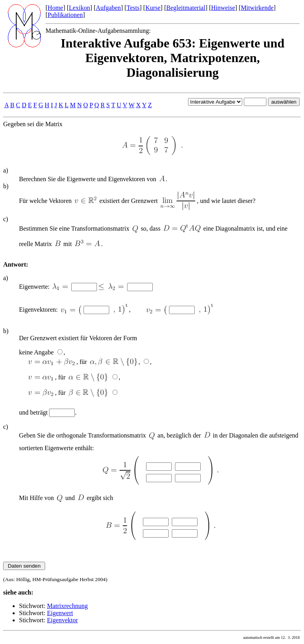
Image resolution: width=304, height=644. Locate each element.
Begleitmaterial (185, 7)
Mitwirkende (257, 7)
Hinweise (223, 7)
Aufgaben (108, 7)
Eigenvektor (62, 620)
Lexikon (79, 7)
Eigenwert (60, 613)
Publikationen (65, 14)
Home (55, 7)
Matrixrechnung (67, 605)
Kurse (152, 7)
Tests (133, 7)
